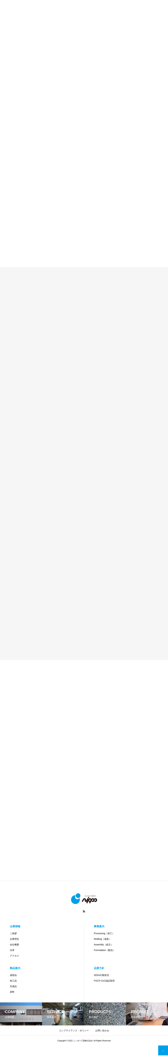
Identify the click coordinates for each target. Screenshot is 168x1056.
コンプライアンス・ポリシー (74, 1030)
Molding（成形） (102, 939)
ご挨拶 (13, 933)
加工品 (13, 980)
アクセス (14, 955)
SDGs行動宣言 (101, 975)
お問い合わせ (102, 1030)
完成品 (13, 986)
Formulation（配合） (104, 950)
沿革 (12, 950)
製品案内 (15, 968)
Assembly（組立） (103, 944)
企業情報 (15, 926)
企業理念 (14, 939)
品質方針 (99, 968)
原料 (12, 992)
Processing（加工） (104, 933)
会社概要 (14, 944)
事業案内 (99, 926)
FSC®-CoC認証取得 (104, 980)
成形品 (13, 975)
